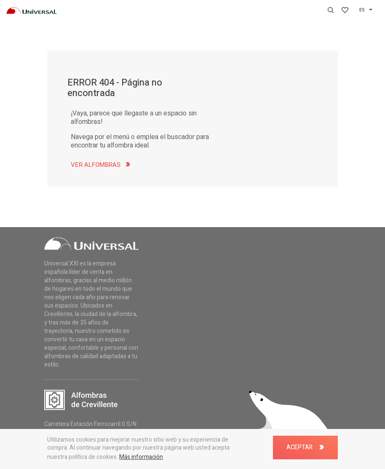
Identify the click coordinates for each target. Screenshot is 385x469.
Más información (141, 457)
